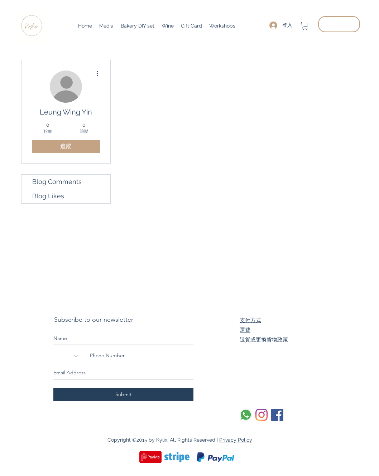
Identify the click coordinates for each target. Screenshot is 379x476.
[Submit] (123, 394)
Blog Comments (57, 181)
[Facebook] (277, 415)
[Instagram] (261, 415)
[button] (305, 26)
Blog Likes (48, 196)
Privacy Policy (235, 440)
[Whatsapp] (246, 415)
